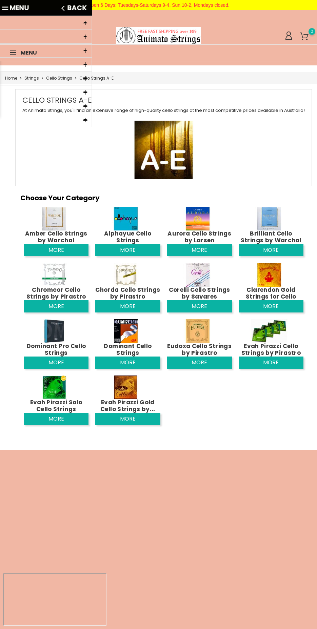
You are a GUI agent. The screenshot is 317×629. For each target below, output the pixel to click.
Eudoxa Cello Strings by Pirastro (199, 349)
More (56, 250)
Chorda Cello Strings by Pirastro (127, 293)
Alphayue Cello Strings (127, 236)
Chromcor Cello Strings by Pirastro (56, 293)
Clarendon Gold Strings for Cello (271, 293)
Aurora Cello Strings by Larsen (199, 236)
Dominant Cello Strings (128, 349)
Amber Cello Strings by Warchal (56, 236)
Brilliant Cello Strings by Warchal (271, 236)
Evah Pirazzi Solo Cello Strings (56, 405)
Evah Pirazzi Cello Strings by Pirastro (271, 349)
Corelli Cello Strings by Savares (199, 293)
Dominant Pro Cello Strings (56, 349)
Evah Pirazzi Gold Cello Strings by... (127, 405)
